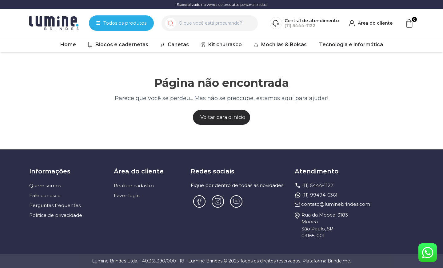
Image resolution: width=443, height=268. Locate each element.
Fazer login (127, 195)
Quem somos (45, 186)
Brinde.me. (339, 261)
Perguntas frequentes (55, 205)
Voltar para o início (222, 117)
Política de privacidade (55, 215)
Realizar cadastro (134, 186)
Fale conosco (45, 195)
